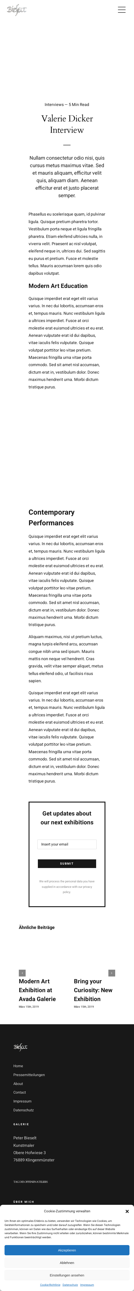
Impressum (87, 1285)
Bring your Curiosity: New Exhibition (93, 990)
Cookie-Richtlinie (50, 1285)
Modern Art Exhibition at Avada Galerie (37, 990)
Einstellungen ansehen (67, 1275)
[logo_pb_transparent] (17, 5)
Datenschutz (70, 1285)
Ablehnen (67, 1263)
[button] (127, 1211)
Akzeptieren (67, 1250)
